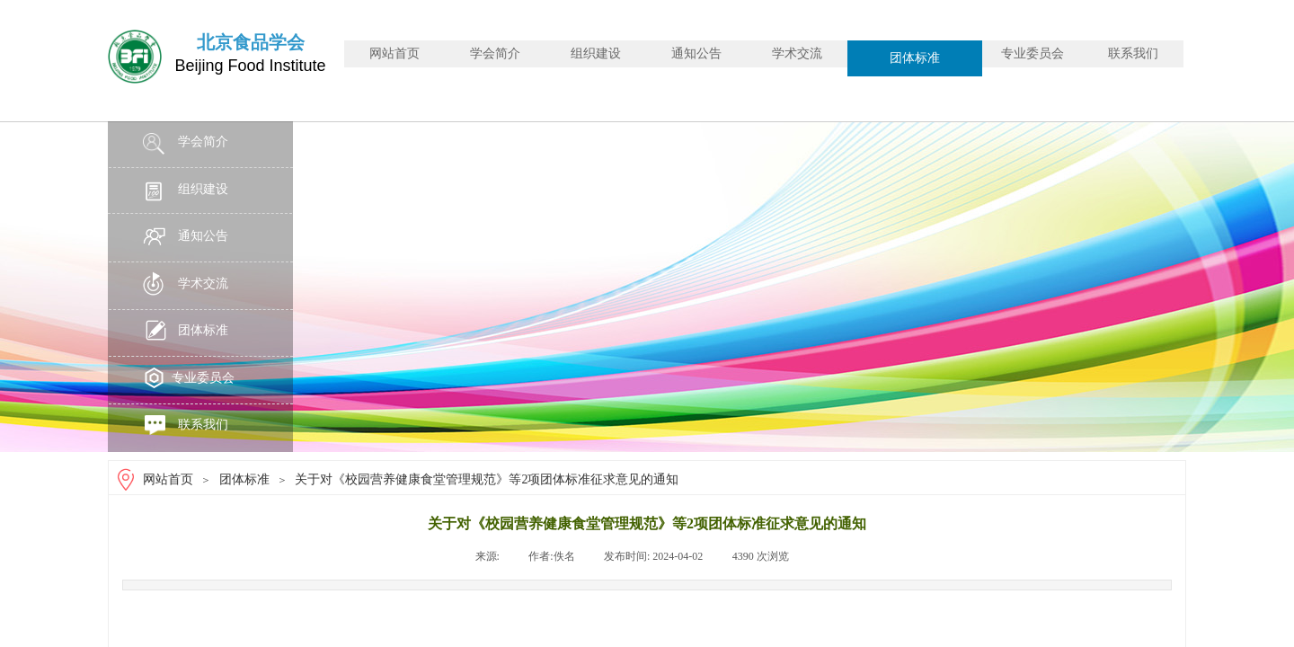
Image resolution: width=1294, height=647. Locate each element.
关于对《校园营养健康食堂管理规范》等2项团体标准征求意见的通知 (486, 479)
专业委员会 (1032, 53)
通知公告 (696, 53)
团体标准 (915, 58)
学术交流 (797, 53)
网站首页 (394, 53)
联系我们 (1133, 53)
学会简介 (495, 53)
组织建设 (596, 53)
